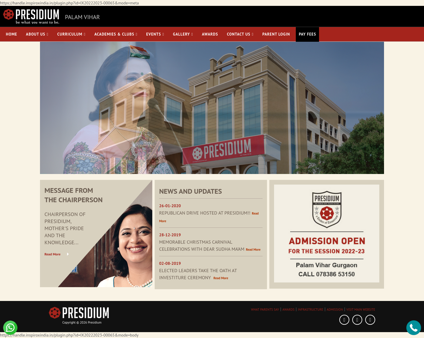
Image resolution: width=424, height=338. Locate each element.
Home (11, 34)
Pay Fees (307, 34)
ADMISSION (335, 309)
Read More (52, 254)
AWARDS (289, 309)
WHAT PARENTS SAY (265, 309)
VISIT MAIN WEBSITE (360, 309)
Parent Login (276, 34)
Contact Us (240, 34)
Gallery (183, 34)
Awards (210, 34)
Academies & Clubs (115, 34)
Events (155, 34)
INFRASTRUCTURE (310, 309)
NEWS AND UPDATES (190, 191)
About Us (37, 34)
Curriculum (71, 34)
